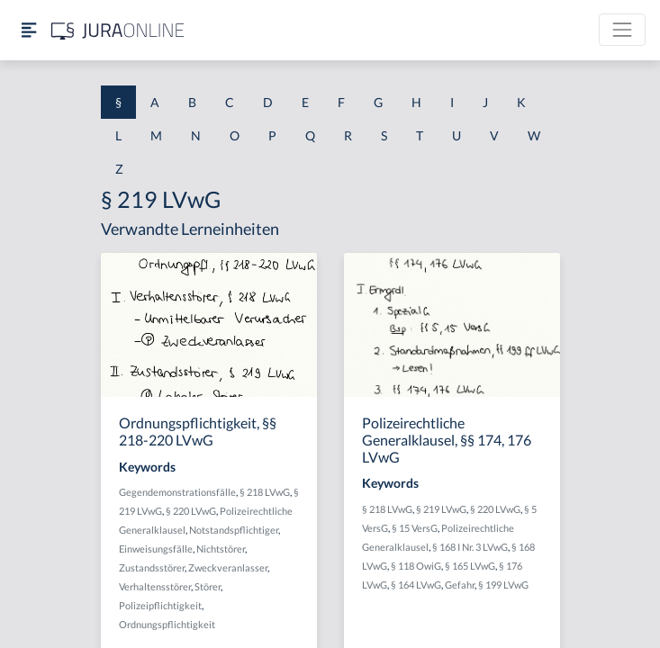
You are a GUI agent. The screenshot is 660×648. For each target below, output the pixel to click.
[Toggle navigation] (622, 30)
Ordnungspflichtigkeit (167, 624)
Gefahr (460, 584)
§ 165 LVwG (470, 566)
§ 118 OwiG (416, 566)
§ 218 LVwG (265, 492)
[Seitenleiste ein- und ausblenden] (28, 30)
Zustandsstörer (152, 567)
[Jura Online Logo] (117, 30)
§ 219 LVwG (441, 509)
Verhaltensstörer (155, 586)
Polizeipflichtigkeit (160, 605)
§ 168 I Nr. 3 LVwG (470, 547)
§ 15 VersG (415, 528)
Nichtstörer (220, 548)
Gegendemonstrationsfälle (177, 492)
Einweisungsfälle (156, 548)
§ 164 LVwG (416, 584)
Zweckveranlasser (227, 567)
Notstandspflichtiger (233, 530)
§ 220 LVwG (191, 511)
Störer (207, 586)
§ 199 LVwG (503, 584)
